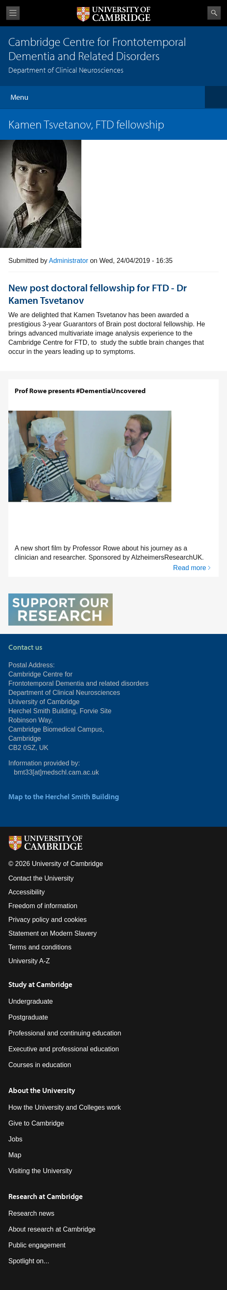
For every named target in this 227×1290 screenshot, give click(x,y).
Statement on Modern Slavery (52, 933)
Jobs (15, 1139)
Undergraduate (30, 1001)
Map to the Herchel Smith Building (63, 796)
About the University (41, 1090)
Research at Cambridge (45, 1196)
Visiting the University (40, 1170)
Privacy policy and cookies (47, 919)
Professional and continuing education (64, 1033)
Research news (31, 1213)
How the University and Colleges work (64, 1107)
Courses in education (39, 1064)
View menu (13, 13)
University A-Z (29, 960)
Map (14, 1155)
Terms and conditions (39, 947)
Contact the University (41, 878)
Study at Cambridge (40, 984)
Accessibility (26, 892)
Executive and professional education (63, 1049)
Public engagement (37, 1245)
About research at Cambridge (52, 1229)
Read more (189, 567)
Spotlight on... (28, 1261)
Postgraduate (28, 1017)
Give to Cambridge (36, 1123)
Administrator (68, 260)
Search (214, 13)
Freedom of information (42, 905)
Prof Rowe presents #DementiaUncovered (80, 390)
